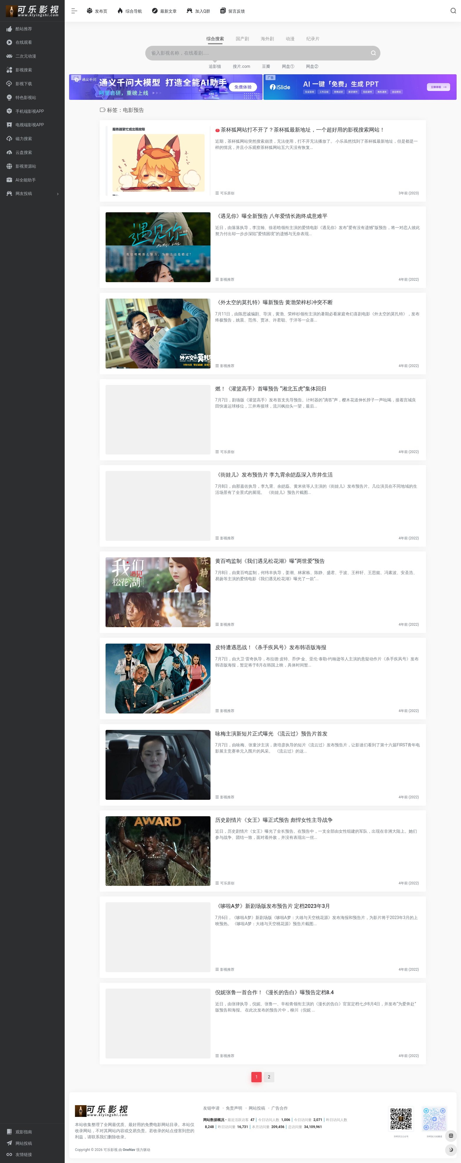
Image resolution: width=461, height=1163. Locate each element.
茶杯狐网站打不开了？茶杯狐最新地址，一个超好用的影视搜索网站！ (300, 130)
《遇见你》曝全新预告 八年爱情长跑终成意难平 (271, 216)
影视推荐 (227, 279)
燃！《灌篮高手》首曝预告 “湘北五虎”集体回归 (270, 389)
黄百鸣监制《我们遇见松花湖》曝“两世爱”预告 (270, 561)
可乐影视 (110, 1150)
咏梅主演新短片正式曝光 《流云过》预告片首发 (271, 734)
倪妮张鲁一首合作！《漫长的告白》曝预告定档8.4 (274, 992)
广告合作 (279, 1108)
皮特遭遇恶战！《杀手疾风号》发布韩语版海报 (270, 647)
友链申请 (211, 1108)
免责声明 (234, 1108)
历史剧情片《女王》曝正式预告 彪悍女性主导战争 (274, 820)
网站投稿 (257, 1108)
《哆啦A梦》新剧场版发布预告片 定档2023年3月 (272, 906)
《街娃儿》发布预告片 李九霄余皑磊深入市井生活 (274, 475)
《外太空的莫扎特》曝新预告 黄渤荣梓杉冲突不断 (274, 302)
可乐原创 (227, 193)
